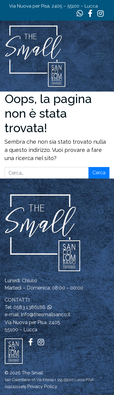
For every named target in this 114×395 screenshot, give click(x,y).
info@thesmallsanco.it (46, 314)
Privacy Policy (42, 386)
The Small (32, 373)
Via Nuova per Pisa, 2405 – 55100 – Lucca (53, 6)
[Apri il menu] (100, 56)
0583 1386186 (29, 307)
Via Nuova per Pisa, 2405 (32, 322)
